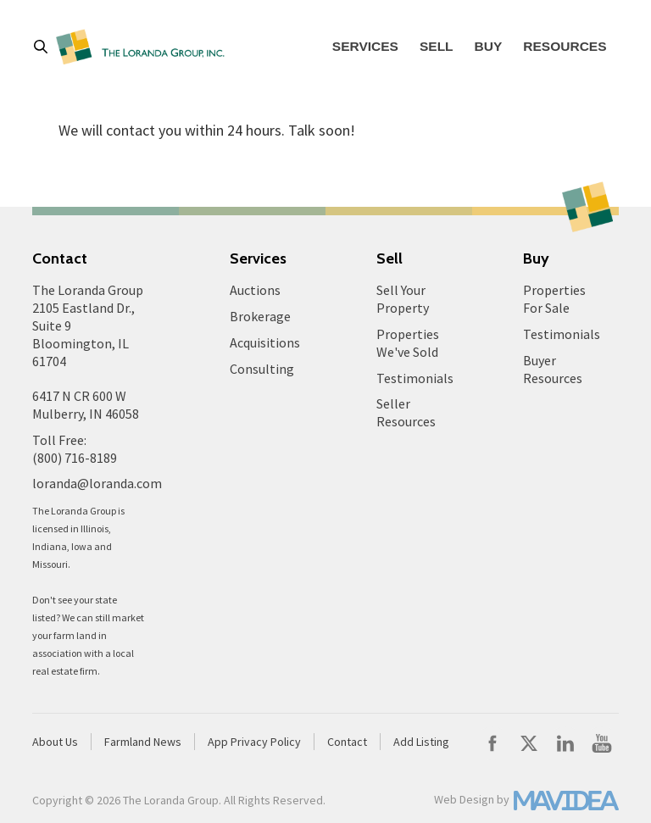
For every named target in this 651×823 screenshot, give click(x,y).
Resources (564, 46)
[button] (45, 46)
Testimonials (414, 378)
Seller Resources (406, 412)
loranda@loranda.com (97, 483)
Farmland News (142, 741)
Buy (489, 46)
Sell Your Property (402, 298)
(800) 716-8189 (74, 457)
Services (365, 46)
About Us (55, 741)
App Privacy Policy (254, 741)
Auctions (255, 289)
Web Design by (471, 799)
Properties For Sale (554, 298)
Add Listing (421, 741)
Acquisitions (265, 342)
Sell (436, 46)
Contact (347, 741)
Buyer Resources (552, 369)
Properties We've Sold (407, 342)
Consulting (262, 368)
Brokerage (260, 316)
